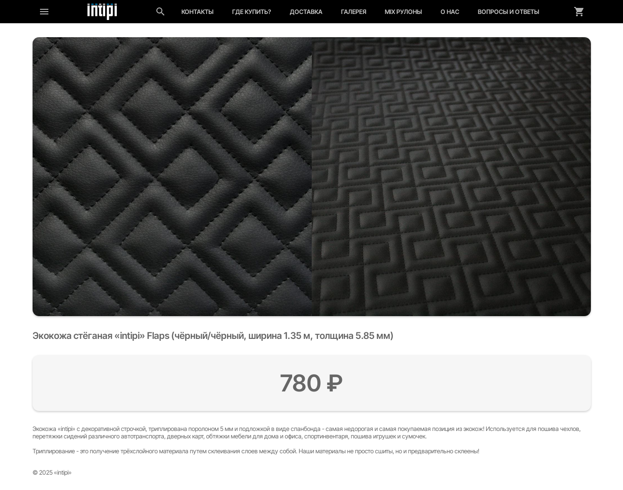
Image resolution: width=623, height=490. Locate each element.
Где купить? (251, 11)
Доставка (306, 11)
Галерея (353, 11)
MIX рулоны (403, 11)
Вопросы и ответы (508, 11)
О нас (450, 11)
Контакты (197, 11)
